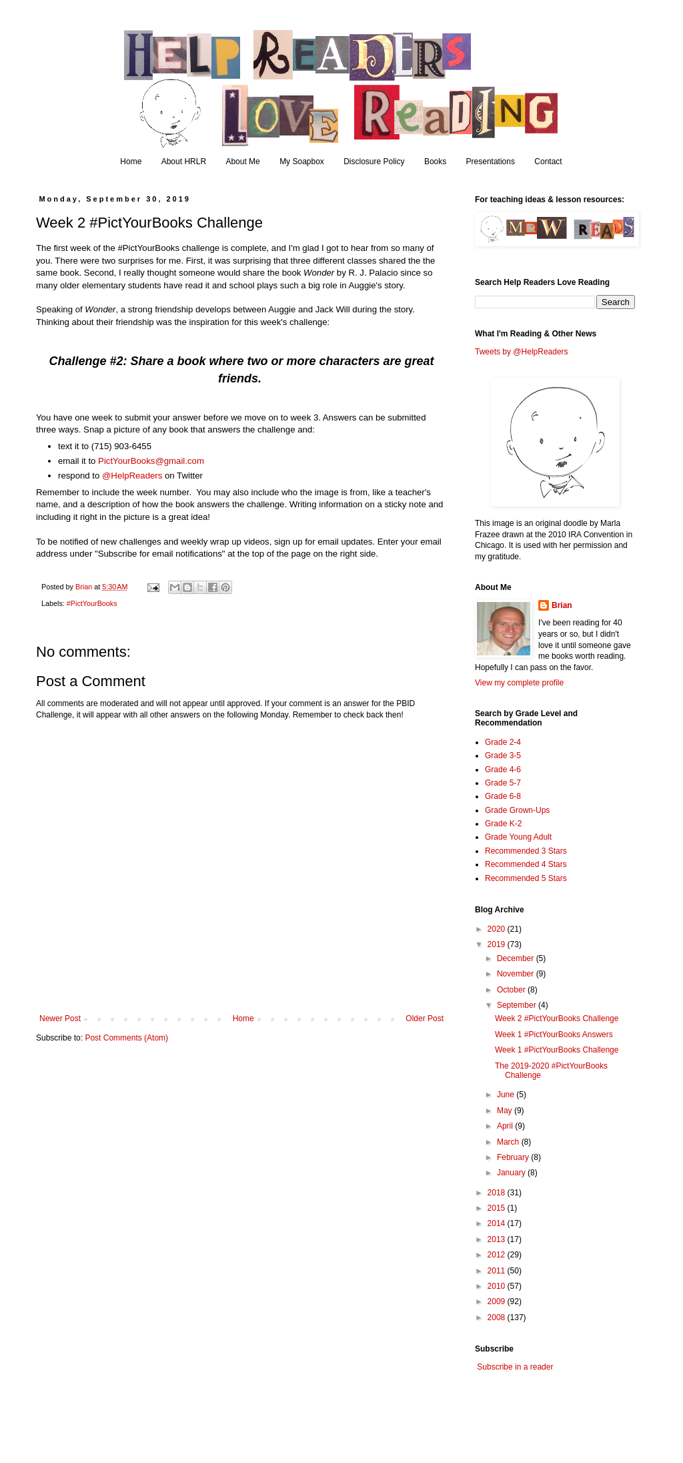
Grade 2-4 (503, 742)
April (506, 1126)
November (516, 973)
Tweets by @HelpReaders (521, 351)
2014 (498, 1223)
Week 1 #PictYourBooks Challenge (556, 1050)
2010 (498, 1286)
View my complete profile (519, 682)
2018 (498, 1192)
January (512, 1172)
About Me (242, 161)
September (517, 1005)
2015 (498, 1208)
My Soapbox (301, 161)
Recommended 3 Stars (526, 851)
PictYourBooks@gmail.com (151, 461)
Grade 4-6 (503, 769)
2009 (498, 1301)
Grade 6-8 (503, 796)
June (506, 1094)
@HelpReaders (132, 476)
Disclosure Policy (374, 161)
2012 (498, 1254)
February (514, 1157)
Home (130, 161)
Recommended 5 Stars (526, 878)
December (516, 958)
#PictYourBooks (92, 603)
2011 (498, 1270)
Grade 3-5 (503, 755)
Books (435, 161)
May (505, 1110)
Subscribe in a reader (515, 1367)
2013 (498, 1239)
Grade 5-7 (503, 783)
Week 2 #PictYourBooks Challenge (556, 1018)
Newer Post (60, 1018)
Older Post (425, 1018)
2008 (498, 1317)
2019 (498, 944)
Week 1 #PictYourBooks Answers (554, 1034)
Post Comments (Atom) (126, 1038)
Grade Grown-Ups (517, 810)
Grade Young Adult (518, 837)
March (509, 1142)
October (512, 989)
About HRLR (183, 161)
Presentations (490, 161)
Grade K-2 (503, 823)
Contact (548, 161)
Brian (562, 605)
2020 (498, 929)
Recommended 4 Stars (526, 864)
